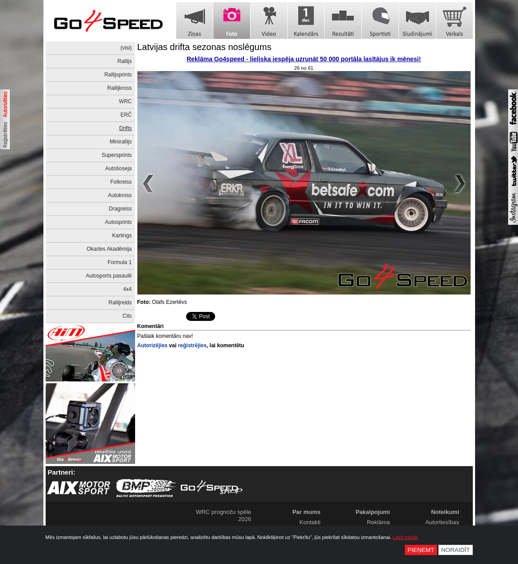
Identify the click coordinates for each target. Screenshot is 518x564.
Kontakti (310, 522)
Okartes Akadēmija (109, 249)
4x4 (127, 289)
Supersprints (117, 155)
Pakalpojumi (373, 512)
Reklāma (378, 522)
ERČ (126, 115)
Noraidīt (455, 550)
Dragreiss (120, 209)
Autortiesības (442, 522)
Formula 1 (119, 262)
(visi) (126, 48)
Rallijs (124, 61)
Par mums (307, 512)
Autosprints (118, 222)
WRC (125, 101)
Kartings (122, 235)
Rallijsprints (118, 75)
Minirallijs (121, 142)
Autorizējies (152, 345)
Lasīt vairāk (405, 537)
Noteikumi (445, 512)
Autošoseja (118, 168)
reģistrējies (192, 345)
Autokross (120, 195)
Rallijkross (119, 88)
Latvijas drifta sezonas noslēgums (204, 47)
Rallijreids (120, 302)
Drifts (125, 128)
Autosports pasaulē (109, 276)
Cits (127, 316)
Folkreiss (121, 182)
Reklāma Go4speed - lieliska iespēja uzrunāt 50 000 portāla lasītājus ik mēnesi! (304, 59)
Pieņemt (421, 550)
